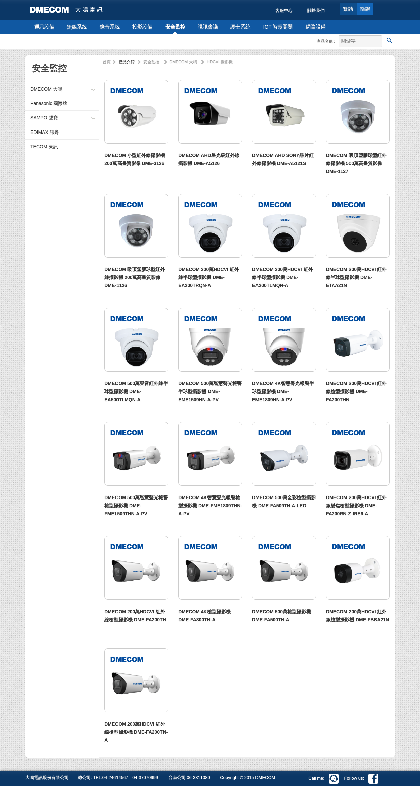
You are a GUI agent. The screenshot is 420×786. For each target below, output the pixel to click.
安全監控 (175, 27)
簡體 (365, 9)
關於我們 (316, 10)
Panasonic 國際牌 (48, 103)
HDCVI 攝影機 (220, 62)
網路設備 (316, 27)
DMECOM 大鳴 (46, 89)
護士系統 (240, 27)
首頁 (107, 62)
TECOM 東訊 (44, 146)
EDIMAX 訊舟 (44, 132)
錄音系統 (110, 27)
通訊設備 (44, 27)
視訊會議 (208, 27)
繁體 (348, 9)
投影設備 (142, 27)
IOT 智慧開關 (278, 27)
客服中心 (284, 10)
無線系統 (77, 27)
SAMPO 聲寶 (44, 117)
